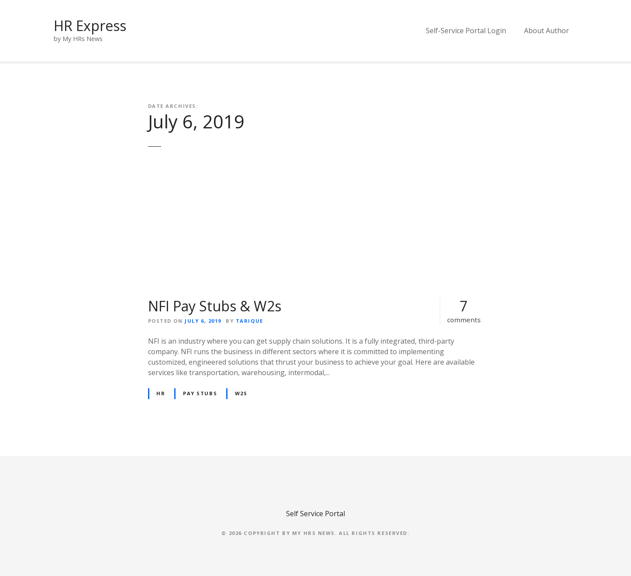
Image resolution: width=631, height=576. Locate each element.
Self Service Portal (315, 513)
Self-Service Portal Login (466, 30)
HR (160, 393)
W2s (241, 393)
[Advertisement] (316, 229)
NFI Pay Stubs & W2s (214, 306)
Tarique (249, 320)
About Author (546, 30)
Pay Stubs (200, 393)
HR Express (90, 25)
